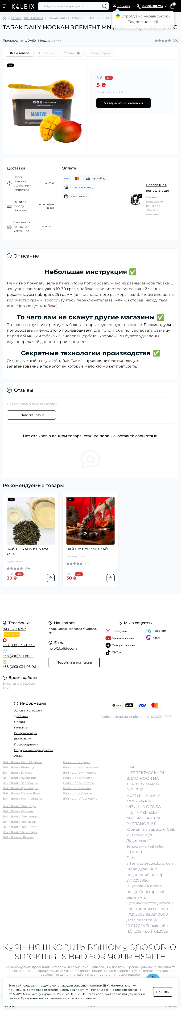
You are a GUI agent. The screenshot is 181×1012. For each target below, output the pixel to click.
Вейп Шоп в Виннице (18, 767)
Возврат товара (25, 733)
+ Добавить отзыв (31, 415)
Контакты (21, 727)
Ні (156, 22)
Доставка (21, 716)
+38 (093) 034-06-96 (19, 667)
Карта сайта (23, 739)
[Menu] (5, 6)
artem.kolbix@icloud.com (150, 863)
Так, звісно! (138, 22)
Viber (153, 637)
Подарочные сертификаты (33, 750)
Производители (26, 744)
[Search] (104, 6)
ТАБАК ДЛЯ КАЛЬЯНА (27, 18)
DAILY (32, 40)
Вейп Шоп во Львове (18, 837)
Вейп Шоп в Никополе (79, 772)
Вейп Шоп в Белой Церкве (22, 762)
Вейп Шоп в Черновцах (20, 832)
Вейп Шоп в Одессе (77, 777)
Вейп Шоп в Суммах (77, 793)
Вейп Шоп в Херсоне (18, 811)
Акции (19, 756)
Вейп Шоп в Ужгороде (19, 806)
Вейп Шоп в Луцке (76, 762)
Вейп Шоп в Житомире (20, 777)
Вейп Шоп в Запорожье (20, 783)
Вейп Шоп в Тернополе (80, 798)
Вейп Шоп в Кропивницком (23, 798)
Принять (162, 992)
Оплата (19, 722)
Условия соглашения (29, 710)
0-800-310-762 (14, 629)
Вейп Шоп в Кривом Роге (21, 793)
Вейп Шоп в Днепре (17, 772)
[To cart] (51, 578)
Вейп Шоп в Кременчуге (20, 788)
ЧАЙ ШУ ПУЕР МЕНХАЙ (87, 549)
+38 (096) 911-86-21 (18, 656)
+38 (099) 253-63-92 (19, 645)
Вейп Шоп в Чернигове (20, 827)
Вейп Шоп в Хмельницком (22, 816)
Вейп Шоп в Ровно (77, 788)
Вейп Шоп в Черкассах (19, 821)
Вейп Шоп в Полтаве (78, 783)
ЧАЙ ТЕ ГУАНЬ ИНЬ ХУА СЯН (28, 551)
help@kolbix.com (63, 648)
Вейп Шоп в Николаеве (80, 767)
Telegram (156, 631)
